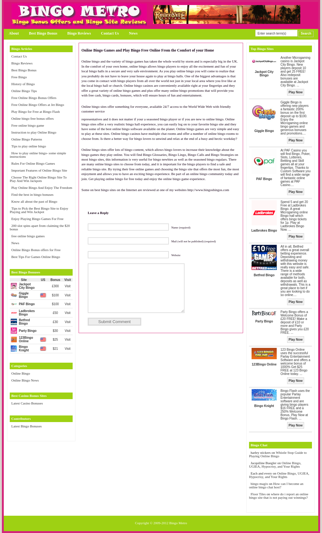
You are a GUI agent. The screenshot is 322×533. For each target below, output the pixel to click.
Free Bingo (19, 77)
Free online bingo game (27, 125)
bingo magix (259, 484)
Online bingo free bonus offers (32, 118)
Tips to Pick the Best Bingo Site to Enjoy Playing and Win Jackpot (39, 210)
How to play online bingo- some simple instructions (38, 154)
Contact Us (110, 33)
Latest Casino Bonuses (27, 403)
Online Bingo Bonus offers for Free (36, 250)
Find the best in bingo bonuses (32, 194)
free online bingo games (28, 236)
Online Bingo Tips (24, 91)
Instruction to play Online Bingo (33, 132)
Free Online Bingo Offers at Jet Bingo (37, 105)
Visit (68, 286)
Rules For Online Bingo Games (33, 163)
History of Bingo (23, 84)
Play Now (296, 92)
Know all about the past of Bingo (34, 201)
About (14, 33)
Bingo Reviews (79, 33)
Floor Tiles (259, 494)
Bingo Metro (178, 523)
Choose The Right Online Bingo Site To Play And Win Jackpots (38, 179)
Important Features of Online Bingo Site (39, 170)
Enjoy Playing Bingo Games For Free (37, 219)
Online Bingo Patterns (26, 139)
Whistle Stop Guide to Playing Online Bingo (278, 454)
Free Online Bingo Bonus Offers (33, 98)
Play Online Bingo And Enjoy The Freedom (41, 188)
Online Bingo (20, 373)
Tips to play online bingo (28, 146)
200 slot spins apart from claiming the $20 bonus (40, 227)
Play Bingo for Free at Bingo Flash (35, 111)
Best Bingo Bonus (43, 33)
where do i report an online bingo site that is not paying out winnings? (278, 495)
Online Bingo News (25, 380)
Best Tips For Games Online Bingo (35, 257)
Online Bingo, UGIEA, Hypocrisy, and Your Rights (275, 464)
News (133, 33)
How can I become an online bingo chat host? (276, 485)
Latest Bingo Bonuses (26, 426)
